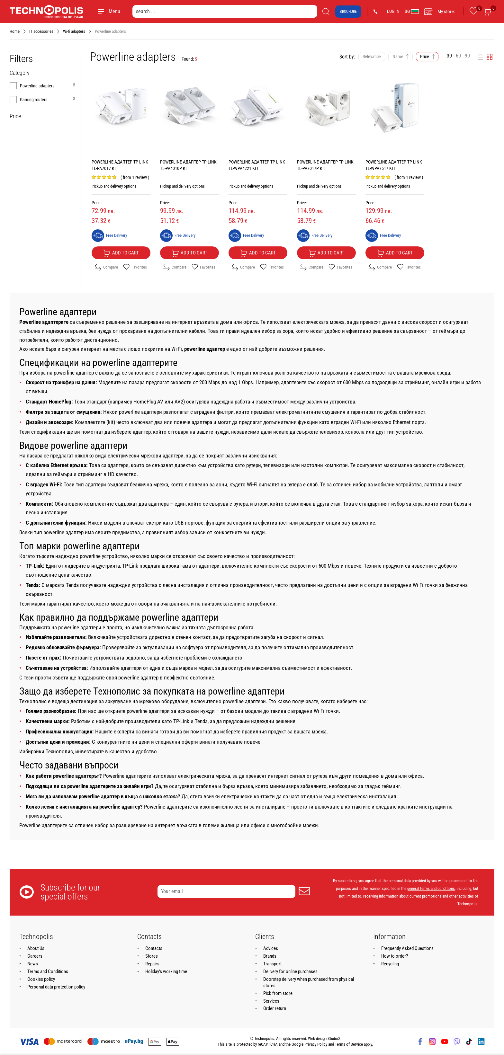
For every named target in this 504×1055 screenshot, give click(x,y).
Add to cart (121, 253)
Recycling (390, 964)
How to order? (394, 956)
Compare (106, 267)
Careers (34, 956)
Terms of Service (349, 1044)
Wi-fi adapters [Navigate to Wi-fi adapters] (74, 31)
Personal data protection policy (56, 987)
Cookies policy (41, 979)
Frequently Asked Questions (407, 948)
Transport (272, 964)
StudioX (334, 1038)
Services (271, 1001)
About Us (35, 948)
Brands (269, 956)
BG (412, 11)
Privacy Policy (315, 1044)
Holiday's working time (166, 971)
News (32, 964)
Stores (151, 956)
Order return (274, 1008)
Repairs (152, 964)
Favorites (135, 267)
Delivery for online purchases (290, 971)
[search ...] (224, 11)
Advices (270, 948)
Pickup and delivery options (114, 186)
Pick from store (277, 993)
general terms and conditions (431, 888)
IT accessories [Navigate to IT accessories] (41, 31)
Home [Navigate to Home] (15, 31)
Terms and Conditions (47, 971)
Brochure (348, 11)
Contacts (153, 948)
